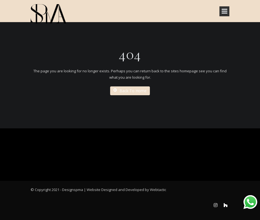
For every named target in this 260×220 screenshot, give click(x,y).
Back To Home (130, 90)
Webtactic (158, 189)
